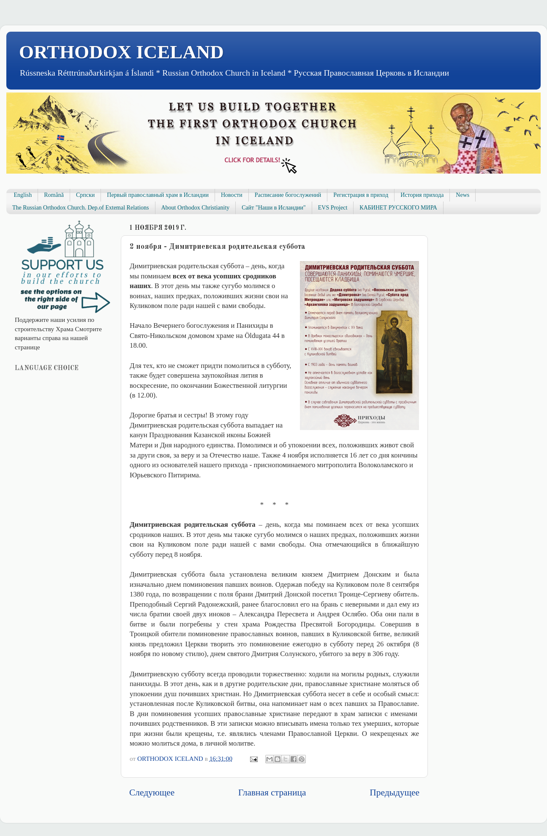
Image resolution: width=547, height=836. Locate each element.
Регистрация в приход (360, 195)
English (23, 195)
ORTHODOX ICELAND (121, 52)
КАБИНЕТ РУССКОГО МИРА (398, 207)
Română (54, 195)
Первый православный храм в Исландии (158, 195)
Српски (85, 195)
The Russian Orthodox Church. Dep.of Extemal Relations (80, 207)
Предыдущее (394, 792)
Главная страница (272, 792)
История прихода (422, 195)
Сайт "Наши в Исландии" (273, 207)
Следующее (151, 792)
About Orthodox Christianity (195, 207)
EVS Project (333, 207)
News (462, 195)
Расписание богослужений (288, 195)
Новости (231, 195)
